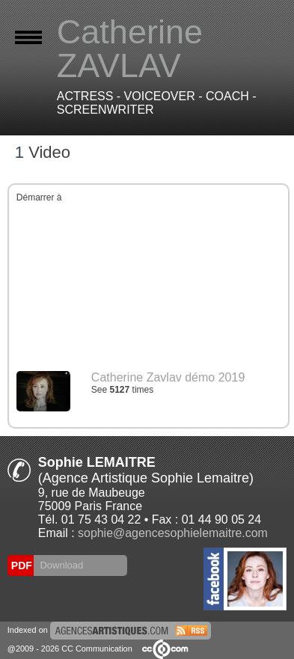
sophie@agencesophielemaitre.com (173, 533)
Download (60, 565)
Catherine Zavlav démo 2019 (168, 377)
